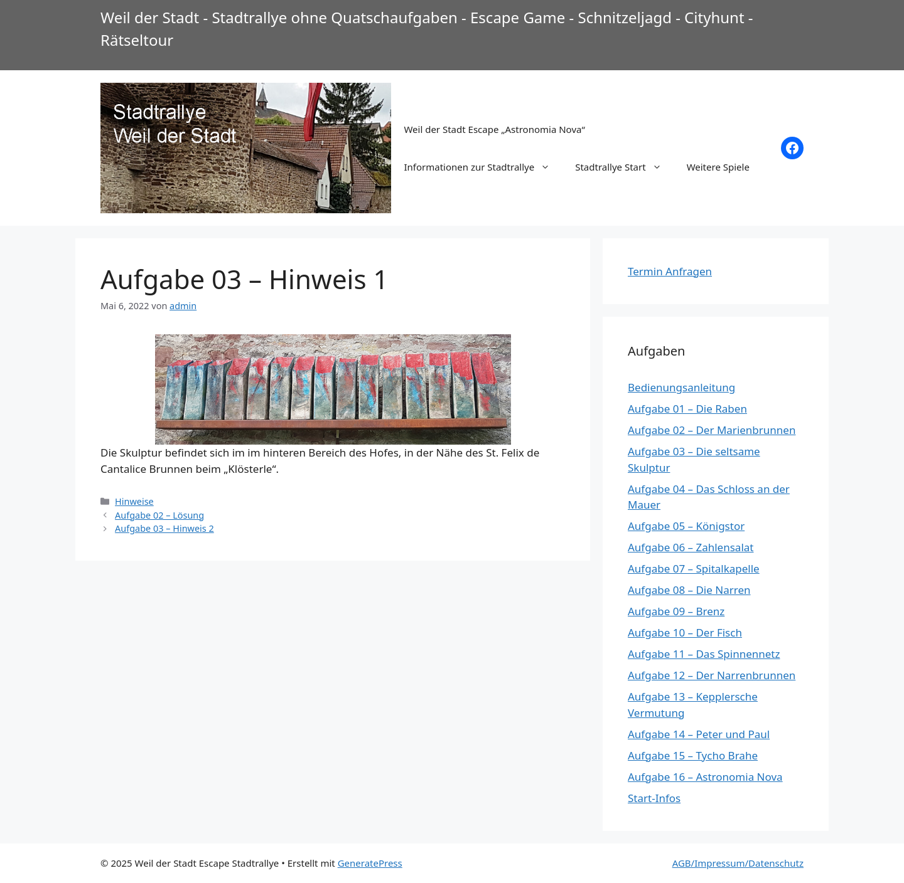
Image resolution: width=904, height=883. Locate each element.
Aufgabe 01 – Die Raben (687, 408)
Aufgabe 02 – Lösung (159, 515)
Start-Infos (654, 798)
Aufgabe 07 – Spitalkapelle (694, 568)
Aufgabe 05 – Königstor (686, 526)
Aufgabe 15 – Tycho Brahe (693, 755)
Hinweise (134, 501)
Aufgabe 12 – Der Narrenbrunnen (711, 675)
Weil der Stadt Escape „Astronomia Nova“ (494, 129)
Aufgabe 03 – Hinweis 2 (164, 528)
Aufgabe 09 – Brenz (676, 611)
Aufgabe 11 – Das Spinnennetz (704, 654)
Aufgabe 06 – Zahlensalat (690, 547)
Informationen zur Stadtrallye (483, 167)
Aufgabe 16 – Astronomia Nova (705, 776)
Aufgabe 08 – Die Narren (689, 590)
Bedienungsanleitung (681, 387)
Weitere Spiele (718, 167)
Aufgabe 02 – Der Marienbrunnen (711, 430)
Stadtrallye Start (624, 167)
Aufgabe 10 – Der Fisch (685, 632)
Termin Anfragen (670, 271)
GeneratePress (370, 863)
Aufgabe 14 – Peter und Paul (699, 734)
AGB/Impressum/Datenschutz (738, 863)
